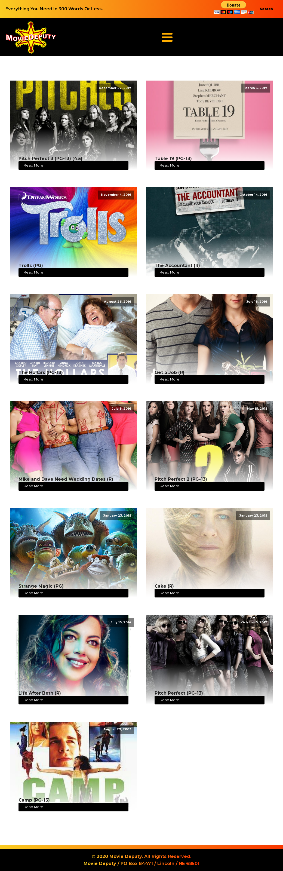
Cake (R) (164, 586)
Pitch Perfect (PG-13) (179, 693)
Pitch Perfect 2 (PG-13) (181, 479)
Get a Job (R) (169, 372)
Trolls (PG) (31, 265)
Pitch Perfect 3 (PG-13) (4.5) (50, 158)
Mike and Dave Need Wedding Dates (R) (66, 479)
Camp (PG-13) (34, 800)
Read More (33, 165)
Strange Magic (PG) (41, 586)
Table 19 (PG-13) (173, 158)
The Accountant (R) (177, 265)
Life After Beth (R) (40, 693)
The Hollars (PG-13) (41, 372)
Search (266, 9)
